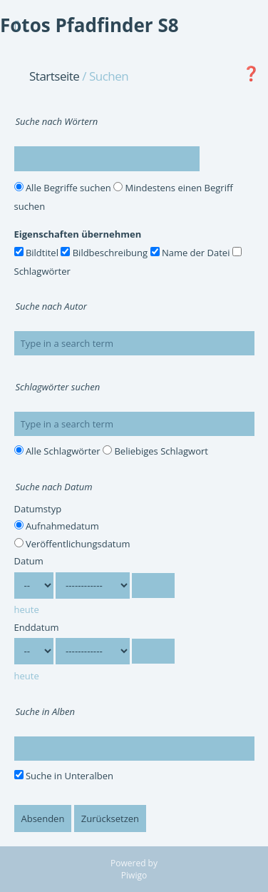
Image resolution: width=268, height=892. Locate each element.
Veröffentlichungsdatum (72, 543)
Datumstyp (38, 508)
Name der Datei (190, 252)
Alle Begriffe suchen (62, 187)
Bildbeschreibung (104, 252)
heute (26, 609)
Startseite (54, 76)
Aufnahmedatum (56, 526)
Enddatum (36, 627)
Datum (28, 560)
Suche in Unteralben (63, 775)
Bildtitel (36, 252)
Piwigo (134, 875)
